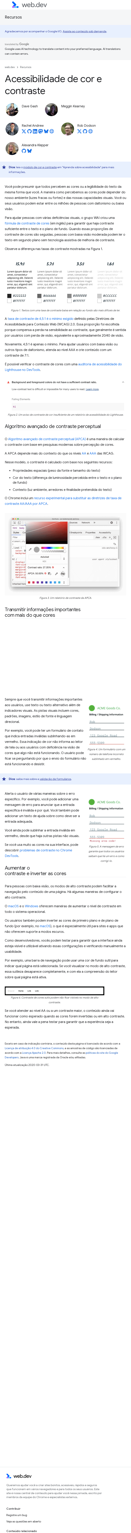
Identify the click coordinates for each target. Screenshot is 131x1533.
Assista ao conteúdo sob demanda (84, 31)
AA (84, 454)
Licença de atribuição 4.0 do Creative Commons (34, 1048)
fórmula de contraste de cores (27, 223)
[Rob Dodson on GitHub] (85, 132)
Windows (31, 906)
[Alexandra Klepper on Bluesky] (29, 152)
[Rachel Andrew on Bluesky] (46, 132)
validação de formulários (55, 779)
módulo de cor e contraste (40, 167)
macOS (13, 906)
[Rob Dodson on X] (79, 132)
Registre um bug (16, 1515)
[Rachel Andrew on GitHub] (29, 132)
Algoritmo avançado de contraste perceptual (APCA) (47, 439)
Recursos (13, 17)
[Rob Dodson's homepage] (90, 132)
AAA (93, 454)
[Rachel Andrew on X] (24, 132)
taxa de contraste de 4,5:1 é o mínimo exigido (40, 319)
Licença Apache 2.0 (34, 1053)
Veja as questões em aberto (23, 1521)
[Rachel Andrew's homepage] (52, 132)
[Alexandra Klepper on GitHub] (24, 152)
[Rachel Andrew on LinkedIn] (35, 132)
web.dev (10, 67)
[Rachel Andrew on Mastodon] (40, 132)
